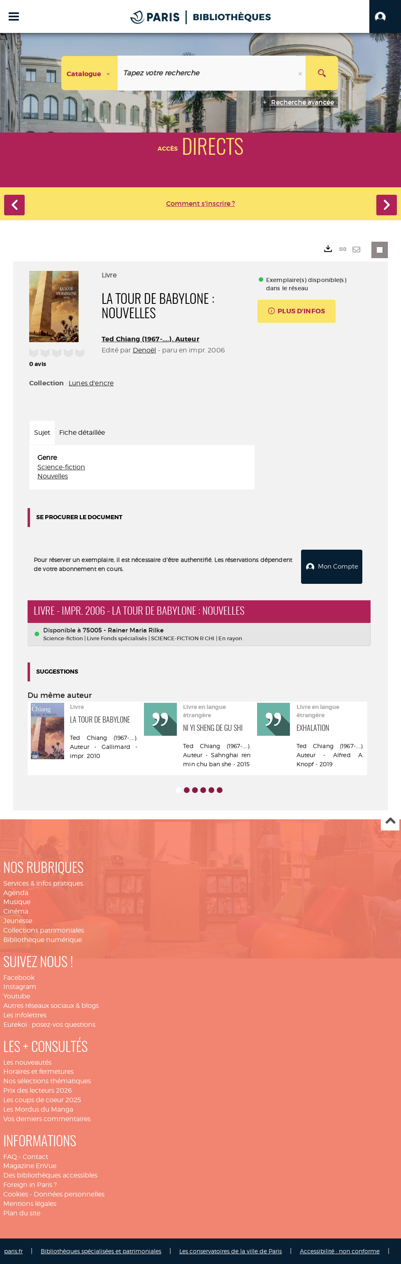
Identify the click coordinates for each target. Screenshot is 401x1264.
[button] (385, 16)
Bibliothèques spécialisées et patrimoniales (101, 1250)
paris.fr (13, 1250)
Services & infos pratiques (43, 883)
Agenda (15, 892)
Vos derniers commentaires (46, 1118)
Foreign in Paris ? (30, 1184)
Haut (390, 821)
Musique (16, 901)
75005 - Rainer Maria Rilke (123, 630)
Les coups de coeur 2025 (42, 1099)
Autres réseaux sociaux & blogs (51, 1005)
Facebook (19, 977)
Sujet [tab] (42, 432)
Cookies (15, 1194)
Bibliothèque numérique (42, 939)
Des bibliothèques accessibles (50, 1175)
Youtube (16, 996)
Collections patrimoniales (43, 930)
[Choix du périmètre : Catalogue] (89, 73)
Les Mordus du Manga (38, 1109)
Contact (35, 1156)
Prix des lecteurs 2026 (37, 1090)
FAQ (10, 1156)
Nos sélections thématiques (47, 1080)
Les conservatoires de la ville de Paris (230, 1250)
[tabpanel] (141, 467)
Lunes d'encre (91, 383)
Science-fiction (61, 467)
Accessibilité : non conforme (340, 1250)
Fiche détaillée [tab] (82, 432)
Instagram (19, 986)
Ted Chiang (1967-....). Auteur (150, 339)
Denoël (144, 350)
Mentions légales (29, 1203)
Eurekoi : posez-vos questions (49, 1024)
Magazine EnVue (29, 1165)
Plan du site (21, 1213)
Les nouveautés (27, 1062)
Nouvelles (52, 476)
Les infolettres (24, 1015)
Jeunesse (17, 920)
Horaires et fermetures (38, 1071)
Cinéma (15, 911)
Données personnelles (69, 1194)
